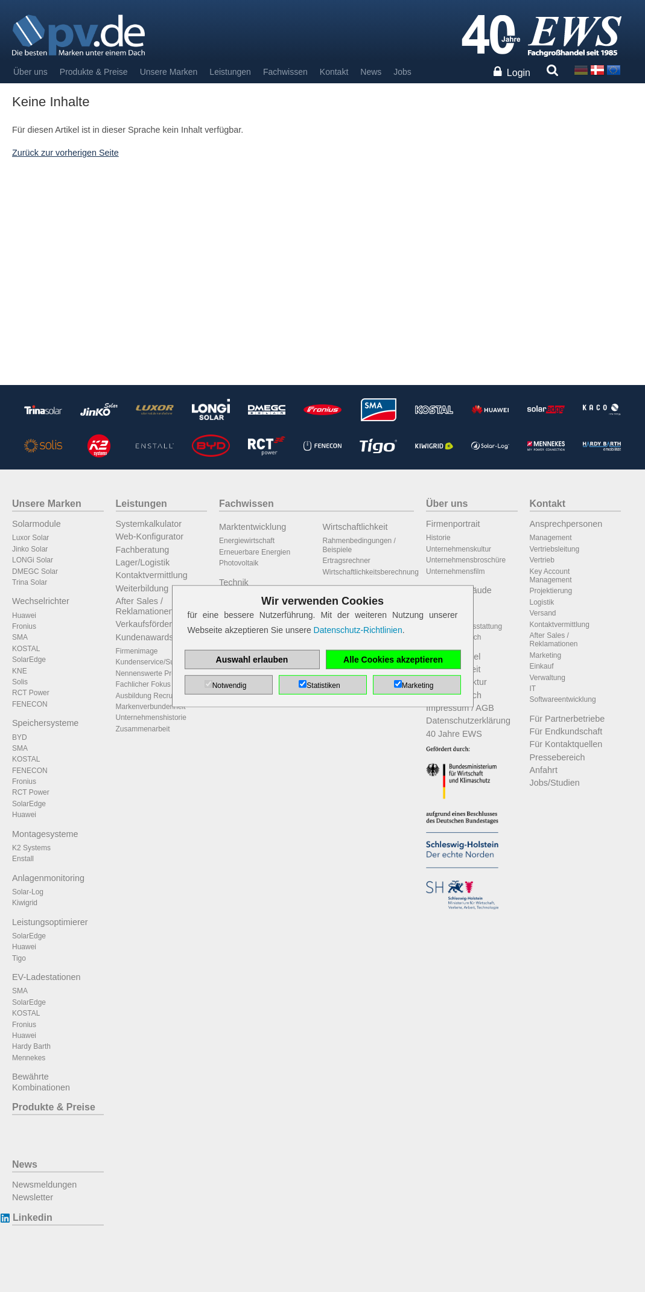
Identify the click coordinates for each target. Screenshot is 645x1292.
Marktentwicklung (252, 527)
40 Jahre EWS (454, 734)
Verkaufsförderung (151, 624)
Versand (543, 613)
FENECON (30, 704)
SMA (20, 637)
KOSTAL (26, 648)
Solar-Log (27, 892)
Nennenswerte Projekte (153, 673)
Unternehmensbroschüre (466, 560)
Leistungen (230, 72)
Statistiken (323, 685)
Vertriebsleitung (555, 549)
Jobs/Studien (555, 783)
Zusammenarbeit (143, 729)
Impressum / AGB (460, 708)
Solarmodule (36, 524)
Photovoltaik (238, 563)
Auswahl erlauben (252, 659)
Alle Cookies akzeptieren (393, 659)
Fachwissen (285, 72)
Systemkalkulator (149, 524)
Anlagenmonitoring (48, 878)
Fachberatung (143, 550)
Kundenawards (145, 637)
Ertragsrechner (346, 560)
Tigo (19, 958)
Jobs (402, 72)
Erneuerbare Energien (254, 552)
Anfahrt (544, 770)
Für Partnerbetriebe (567, 719)
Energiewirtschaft (247, 540)
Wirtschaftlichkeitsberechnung (371, 572)
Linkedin (32, 1217)
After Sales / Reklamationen (145, 606)
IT (533, 688)
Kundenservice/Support (153, 662)
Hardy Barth (31, 1046)
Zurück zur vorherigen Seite (65, 153)
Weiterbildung (142, 588)
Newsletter (32, 1197)
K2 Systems (31, 848)
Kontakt (334, 72)
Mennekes (28, 1058)
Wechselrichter (40, 601)
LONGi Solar (32, 560)
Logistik (542, 602)
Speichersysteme (45, 723)
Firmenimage (137, 651)
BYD (19, 737)
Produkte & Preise (94, 72)
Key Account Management (551, 575)
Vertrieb (542, 560)
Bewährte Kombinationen (41, 1082)
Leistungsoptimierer (50, 922)
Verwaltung (547, 677)
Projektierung (551, 591)
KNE (19, 671)
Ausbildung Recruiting (151, 696)
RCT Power (30, 693)
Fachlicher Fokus (143, 684)
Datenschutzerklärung (468, 720)
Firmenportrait (453, 524)
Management (551, 537)
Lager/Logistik (143, 562)
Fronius (24, 626)
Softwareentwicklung (563, 699)
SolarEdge (29, 659)
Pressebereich (557, 757)
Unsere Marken (169, 72)
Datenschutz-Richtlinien (358, 630)
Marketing (546, 655)
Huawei (24, 615)
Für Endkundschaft (566, 731)
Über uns (30, 72)
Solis (20, 682)
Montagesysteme (45, 834)
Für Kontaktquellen (566, 744)
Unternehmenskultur (458, 549)
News (370, 72)
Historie (438, 537)
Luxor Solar (30, 537)
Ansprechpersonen (566, 524)
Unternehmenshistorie (151, 717)
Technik (234, 582)
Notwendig (229, 685)
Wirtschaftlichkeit (355, 527)
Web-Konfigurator (150, 536)
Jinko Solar (30, 549)
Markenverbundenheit (151, 706)
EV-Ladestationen (46, 977)
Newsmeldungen (44, 1184)
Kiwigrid (24, 903)
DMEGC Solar (35, 571)
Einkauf (542, 666)
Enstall (23, 858)
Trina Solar (29, 582)
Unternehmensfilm (455, 571)
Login (518, 73)
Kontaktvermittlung (152, 575)
